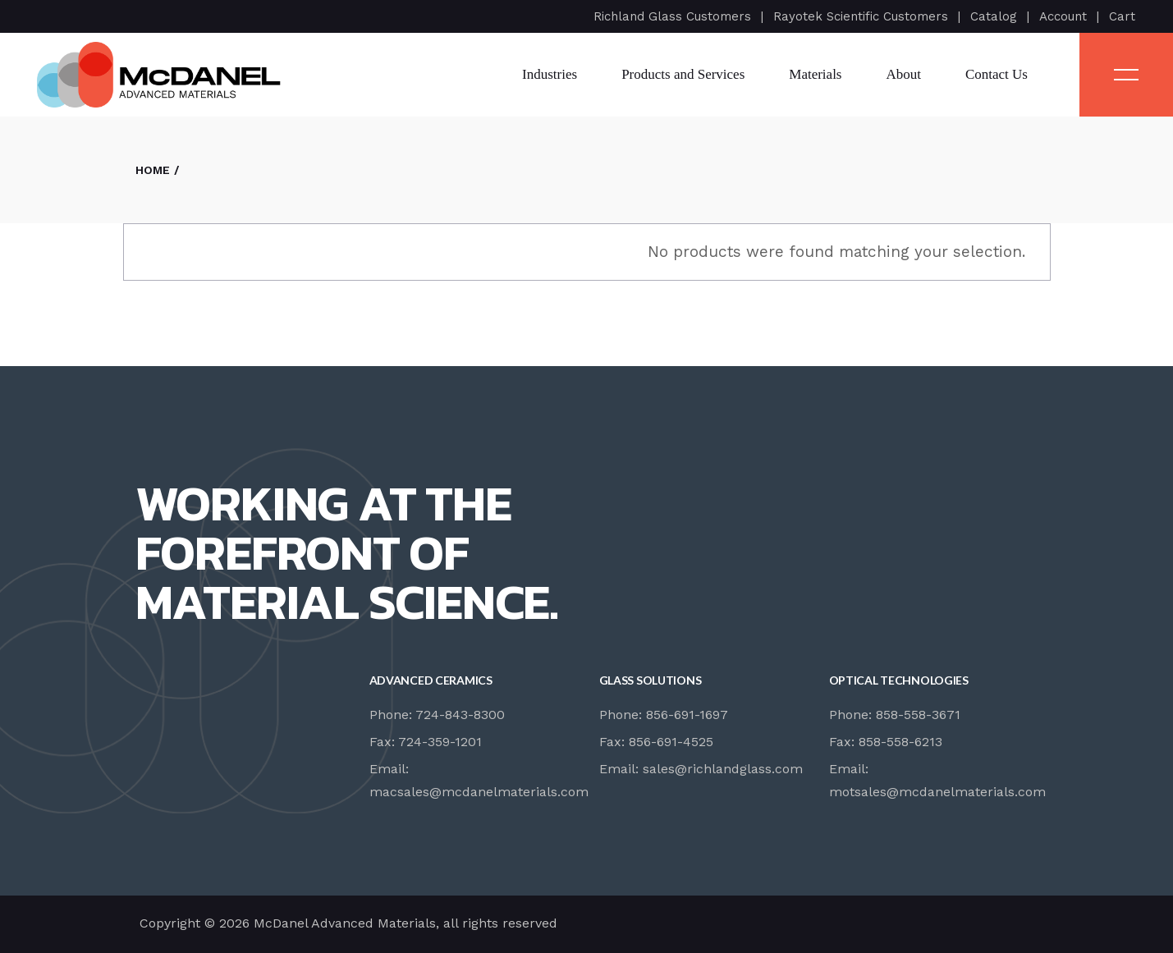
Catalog (993, 17)
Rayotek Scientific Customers (860, 17)
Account (1063, 17)
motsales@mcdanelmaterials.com (937, 792)
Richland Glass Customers (672, 17)
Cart (1122, 17)
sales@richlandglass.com (723, 769)
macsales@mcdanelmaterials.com (479, 792)
